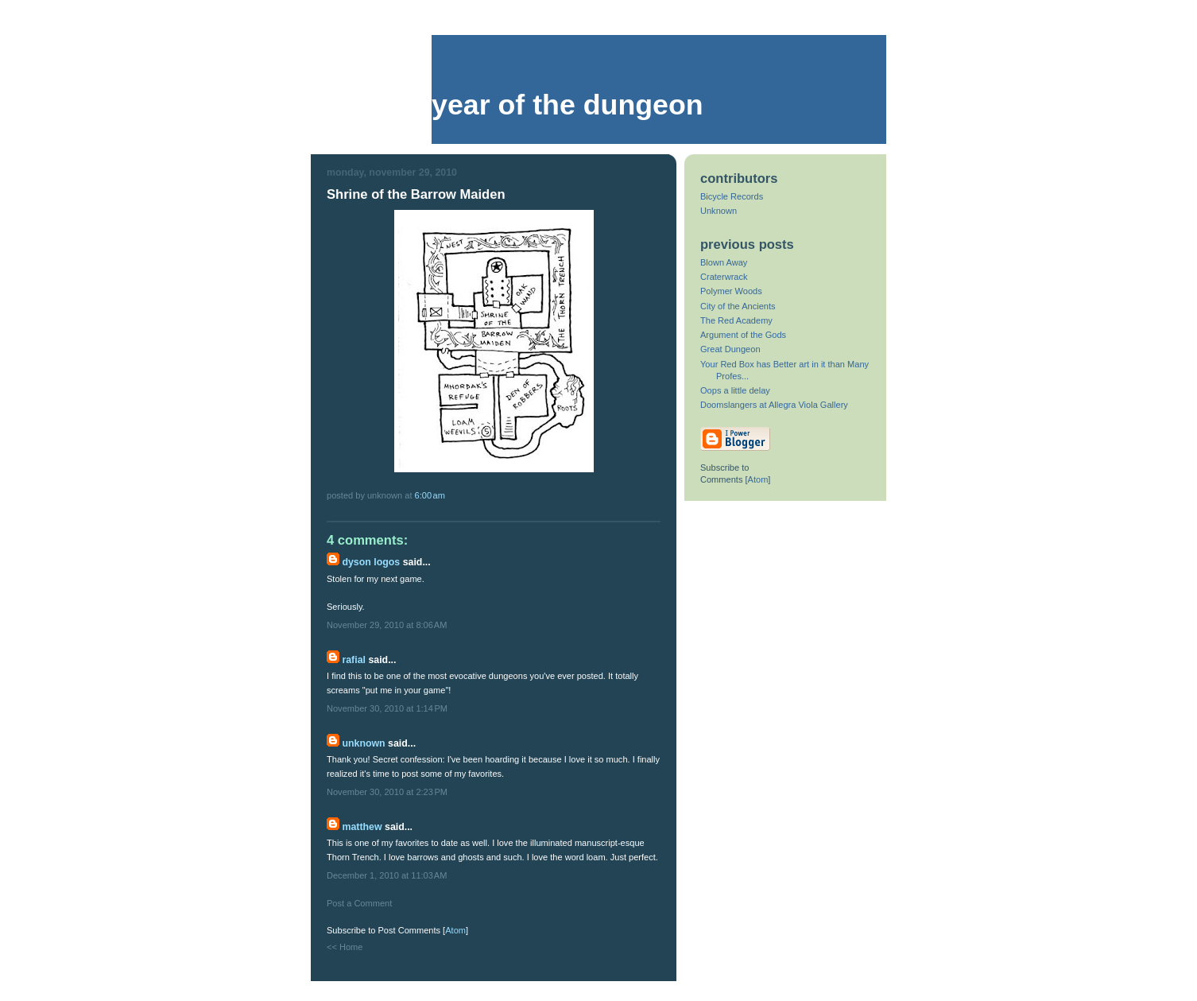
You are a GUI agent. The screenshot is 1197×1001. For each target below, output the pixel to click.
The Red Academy (736, 320)
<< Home (344, 947)
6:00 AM (430, 495)
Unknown (363, 743)
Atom (455, 930)
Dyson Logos (371, 562)
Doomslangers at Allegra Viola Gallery (774, 404)
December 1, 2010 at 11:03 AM (387, 875)
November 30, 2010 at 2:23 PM (387, 792)
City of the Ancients (738, 306)
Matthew (362, 826)
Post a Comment (359, 903)
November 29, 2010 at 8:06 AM (387, 625)
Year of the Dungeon (567, 105)
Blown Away (723, 262)
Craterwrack (724, 276)
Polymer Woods (731, 291)
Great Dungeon (730, 349)
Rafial (354, 659)
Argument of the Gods (743, 334)
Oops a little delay (735, 390)
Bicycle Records (731, 196)
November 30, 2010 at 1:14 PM (387, 708)
